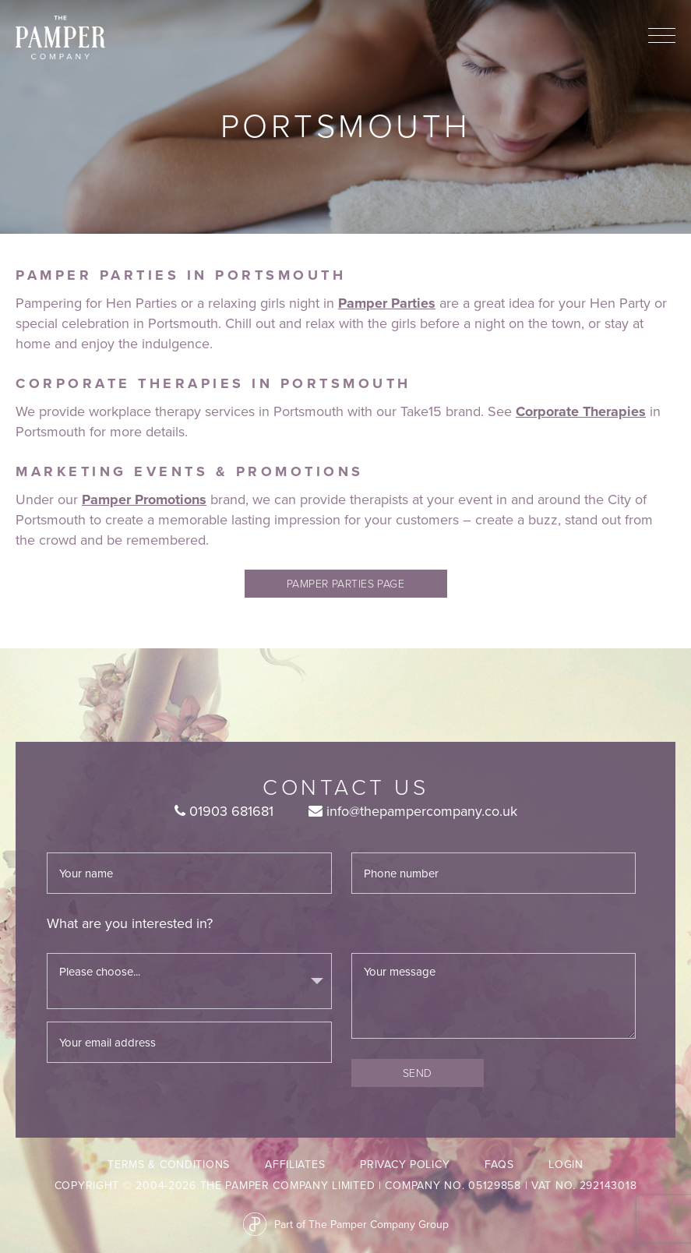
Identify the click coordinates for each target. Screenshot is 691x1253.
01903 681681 (224, 811)
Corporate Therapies (581, 411)
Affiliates (295, 1164)
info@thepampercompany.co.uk (412, 811)
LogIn (565, 1164)
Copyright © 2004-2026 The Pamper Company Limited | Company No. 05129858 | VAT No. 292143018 (346, 1185)
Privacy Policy (405, 1164)
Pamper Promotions (144, 499)
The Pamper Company (60, 38)
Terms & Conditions (169, 1164)
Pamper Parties (386, 303)
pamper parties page (346, 583)
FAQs (499, 1164)
